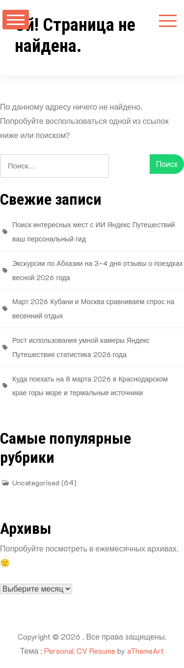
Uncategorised (35, 482)
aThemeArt (145, 650)
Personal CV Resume (79, 650)
